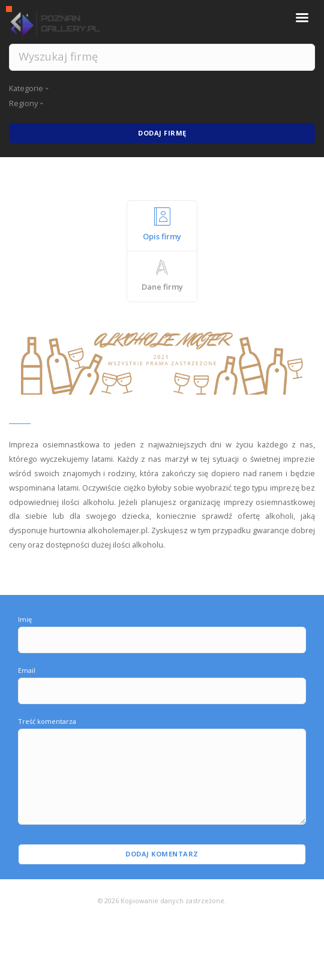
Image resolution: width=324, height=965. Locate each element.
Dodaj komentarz (162, 853)
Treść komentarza (47, 721)
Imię (25, 619)
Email (26, 670)
